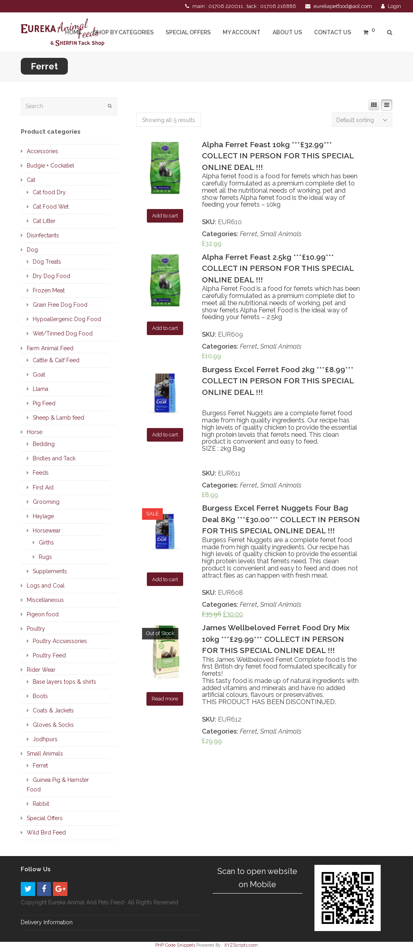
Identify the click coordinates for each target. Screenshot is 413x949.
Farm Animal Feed (50, 348)
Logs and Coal (46, 585)
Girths (46, 542)
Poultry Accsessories (60, 641)
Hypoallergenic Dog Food (67, 319)
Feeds (41, 473)
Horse (34, 432)
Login (394, 6)
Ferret (248, 234)
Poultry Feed (49, 655)
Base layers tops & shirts (64, 682)
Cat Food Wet (51, 206)
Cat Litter (44, 221)
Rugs (45, 557)
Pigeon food (43, 614)
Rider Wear (41, 670)
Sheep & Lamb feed (58, 417)
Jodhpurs (45, 739)
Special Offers (45, 818)
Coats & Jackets (53, 710)
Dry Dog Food (51, 276)
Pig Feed (44, 403)
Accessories (42, 151)
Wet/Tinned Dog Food (63, 333)
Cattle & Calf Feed (56, 360)
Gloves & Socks (53, 725)
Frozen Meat (49, 290)
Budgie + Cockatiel (50, 165)
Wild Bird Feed (46, 832)
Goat (39, 374)
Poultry (36, 628)
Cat (31, 180)
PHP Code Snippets (175, 945)
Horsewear (47, 530)
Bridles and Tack (54, 458)
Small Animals (281, 234)
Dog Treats (47, 261)
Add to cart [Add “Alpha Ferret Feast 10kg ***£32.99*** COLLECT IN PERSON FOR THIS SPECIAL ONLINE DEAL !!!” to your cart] (165, 216)
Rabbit (41, 804)
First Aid (43, 487)
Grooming (46, 502)
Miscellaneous (45, 600)
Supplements (50, 571)
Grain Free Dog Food (60, 305)
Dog (32, 250)
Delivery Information (47, 922)
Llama (40, 389)
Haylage (43, 516)
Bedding (44, 444)
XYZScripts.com (241, 945)
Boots (40, 696)
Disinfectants (43, 235)
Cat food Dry (49, 192)
